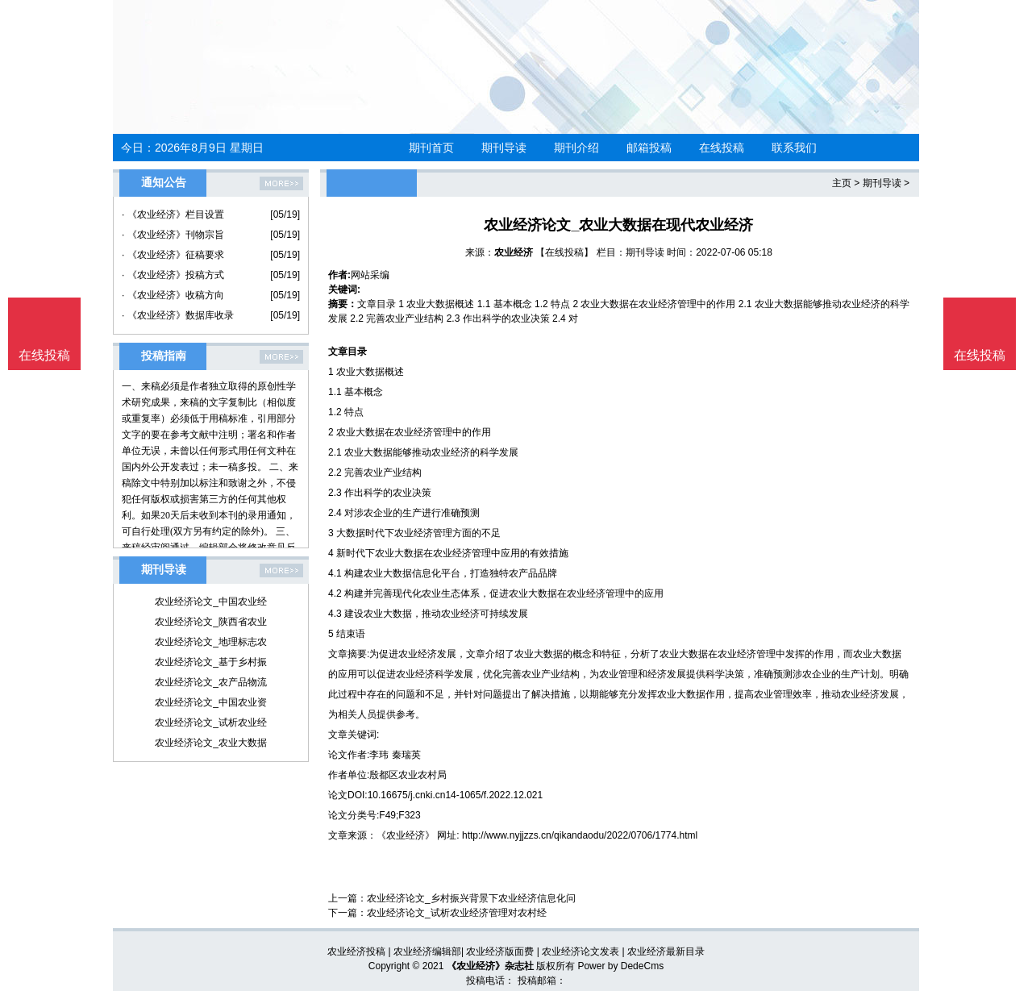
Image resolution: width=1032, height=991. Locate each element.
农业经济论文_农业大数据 (211, 742)
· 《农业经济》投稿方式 (173, 275)
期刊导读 (503, 147)
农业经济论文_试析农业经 (211, 722)
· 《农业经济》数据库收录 (178, 315)
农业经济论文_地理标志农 (211, 641)
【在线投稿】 (564, 252)
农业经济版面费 (500, 951)
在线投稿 (721, 147)
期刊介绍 (576, 147)
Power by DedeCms (620, 966)
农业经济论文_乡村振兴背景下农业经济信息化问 (471, 898)
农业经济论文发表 (580, 951)
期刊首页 (431, 147)
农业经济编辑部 (427, 951)
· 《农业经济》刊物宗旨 (173, 234)
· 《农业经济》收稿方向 (173, 295)
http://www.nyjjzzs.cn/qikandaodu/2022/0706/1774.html (579, 835)
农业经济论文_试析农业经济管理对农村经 (457, 912)
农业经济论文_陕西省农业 (211, 621)
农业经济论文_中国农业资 (211, 702)
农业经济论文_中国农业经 (211, 601)
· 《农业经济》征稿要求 (173, 254)
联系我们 (794, 147)
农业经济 (513, 252)
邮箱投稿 (649, 147)
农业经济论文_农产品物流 (211, 682)
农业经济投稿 (356, 951)
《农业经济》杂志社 (490, 966)
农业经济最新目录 (666, 951)
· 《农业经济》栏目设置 (173, 214)
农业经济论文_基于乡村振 (211, 662)
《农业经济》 (406, 835)
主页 (841, 183)
